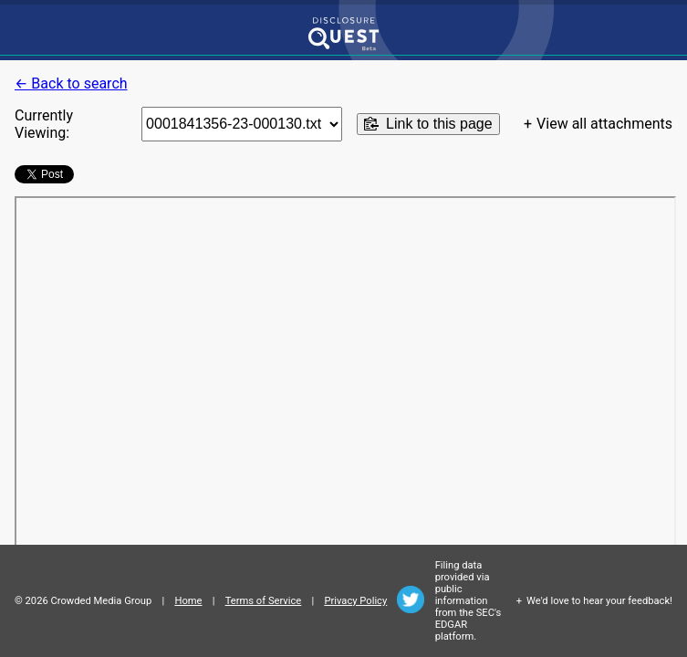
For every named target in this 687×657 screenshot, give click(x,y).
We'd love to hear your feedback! (599, 601)
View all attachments (604, 123)
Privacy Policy (355, 601)
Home (188, 601)
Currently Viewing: (44, 124)
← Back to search (71, 83)
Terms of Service (263, 601)
